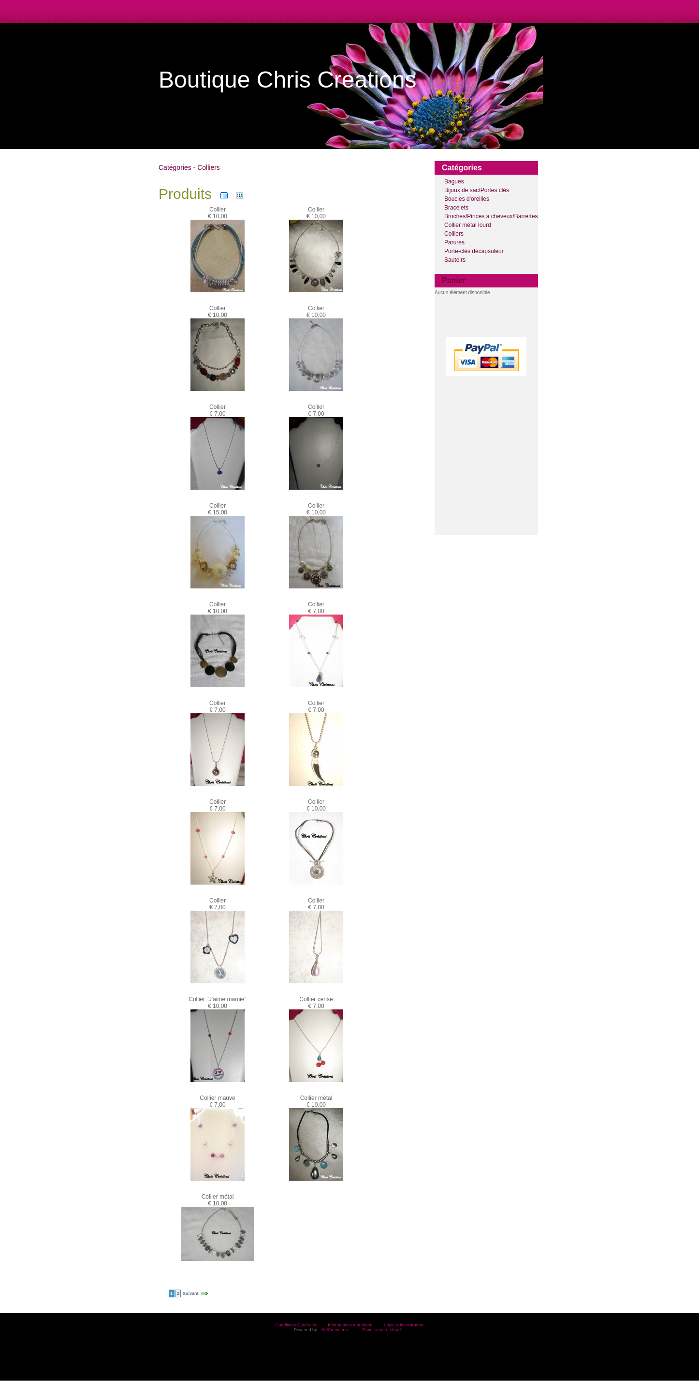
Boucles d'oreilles (466, 198)
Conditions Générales (297, 1325)
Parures (454, 242)
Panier (454, 280)
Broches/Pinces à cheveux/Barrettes (491, 216)
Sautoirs (455, 259)
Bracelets (456, 207)
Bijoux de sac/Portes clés (476, 190)
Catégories (175, 167)
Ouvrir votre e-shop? (382, 1329)
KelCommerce (335, 1329)
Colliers (454, 233)
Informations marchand (350, 1325)
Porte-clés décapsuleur (474, 251)
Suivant (191, 1293)
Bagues (454, 181)
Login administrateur (404, 1325)
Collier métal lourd (467, 225)
